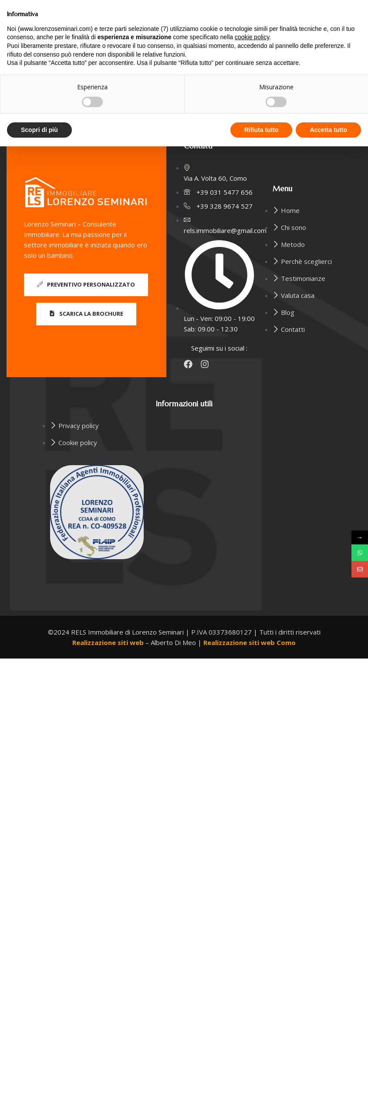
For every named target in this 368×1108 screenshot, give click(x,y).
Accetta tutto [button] (328, 129)
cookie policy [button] (252, 37)
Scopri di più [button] (39, 129)
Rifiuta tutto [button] (261, 129)
